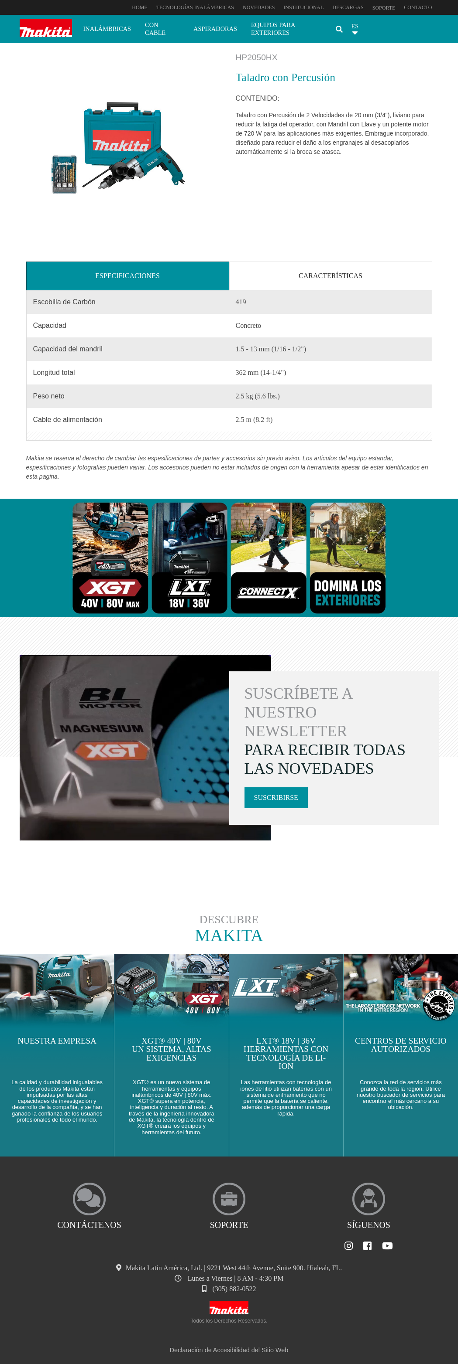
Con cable (155, 28)
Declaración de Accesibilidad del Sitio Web (229, 1350)
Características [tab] (330, 275)
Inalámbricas (107, 28)
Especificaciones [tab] (127, 275)
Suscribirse (276, 797)
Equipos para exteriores (273, 28)
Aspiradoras (215, 28)
